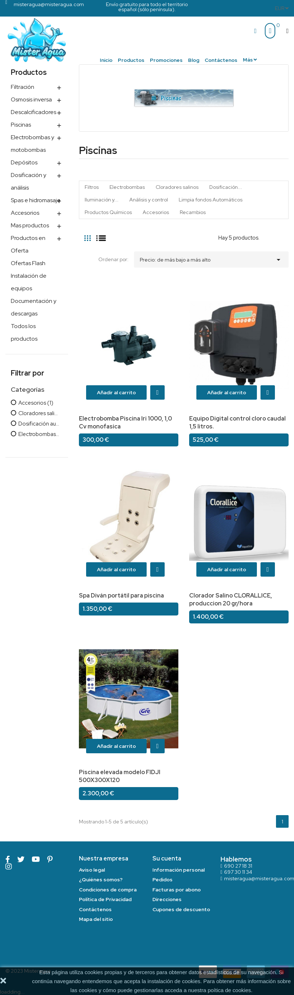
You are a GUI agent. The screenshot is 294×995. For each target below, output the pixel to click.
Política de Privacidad (105, 899)
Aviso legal (92, 870)
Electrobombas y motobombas (32, 143)
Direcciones (167, 899)
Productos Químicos (108, 212)
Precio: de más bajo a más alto (211, 258)
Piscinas (21, 124)
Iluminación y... (102, 199)
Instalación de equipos (28, 282)
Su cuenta (166, 858)
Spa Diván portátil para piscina (121, 595)
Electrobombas (38, 434)
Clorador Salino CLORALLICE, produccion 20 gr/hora (230, 599)
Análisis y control (148, 199)
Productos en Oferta (28, 244)
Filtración (22, 87)
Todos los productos (24, 332)
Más (248, 59)
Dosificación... (225, 187)
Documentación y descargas (33, 307)
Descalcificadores (33, 112)
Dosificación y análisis (28, 181)
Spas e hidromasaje (36, 200)
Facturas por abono (176, 889)
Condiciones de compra (108, 889)
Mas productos (30, 225)
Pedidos (162, 879)
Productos (29, 72)
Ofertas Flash (28, 263)
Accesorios (25, 213)
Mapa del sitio (96, 919)
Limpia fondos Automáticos (210, 199)
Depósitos (24, 162)
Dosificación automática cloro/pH (38, 424)
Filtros (92, 187)
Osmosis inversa (31, 99)
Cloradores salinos (38, 413)
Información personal (178, 870)
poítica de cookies (229, 990)
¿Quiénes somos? (100, 879)
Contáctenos (95, 909)
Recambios (193, 212)
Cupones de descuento (181, 909)
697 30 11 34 (238, 872)
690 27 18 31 (238, 866)
